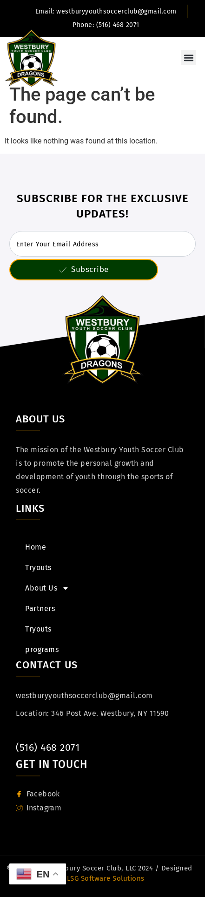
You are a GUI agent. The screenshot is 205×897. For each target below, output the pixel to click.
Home (35, 547)
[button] (188, 57)
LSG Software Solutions (105, 878)
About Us (47, 588)
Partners (40, 608)
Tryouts (38, 567)
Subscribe (84, 269)
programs (42, 649)
